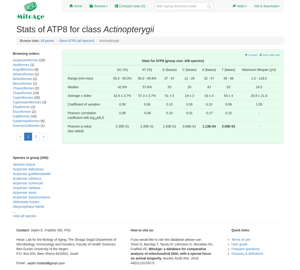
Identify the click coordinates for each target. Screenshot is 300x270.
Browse (98, 6)
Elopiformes (22, 107)
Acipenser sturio (24, 192)
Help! (240, 6)
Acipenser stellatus (27, 188)
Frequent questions (246, 249)
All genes (47, 41)
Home (75, 6)
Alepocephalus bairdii (28, 206)
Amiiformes (21, 65)
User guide (240, 244)
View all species (24, 216)
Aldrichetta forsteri (26, 202)
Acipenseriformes (26, 60)
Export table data (269, 55)
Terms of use (241, 239)
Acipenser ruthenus (27, 178)
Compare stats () (130, 6)
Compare (251, 55)
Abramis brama (24, 164)
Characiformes (24, 88)
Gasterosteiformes (27, 121)
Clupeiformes (23, 93)
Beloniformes (23, 79)
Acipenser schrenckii (28, 183)
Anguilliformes (23, 69)
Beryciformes (23, 83)
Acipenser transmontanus (31, 197)
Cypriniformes (23, 97)
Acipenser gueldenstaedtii (31, 174)
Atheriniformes (24, 74)
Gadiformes (22, 116)
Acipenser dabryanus (28, 169)
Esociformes (22, 111)
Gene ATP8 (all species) (76, 41)
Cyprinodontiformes (27, 102)
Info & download (267, 6)
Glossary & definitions (247, 253)
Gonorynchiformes (27, 126)
